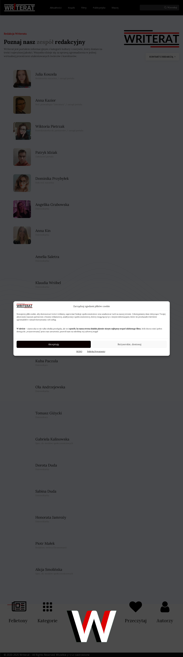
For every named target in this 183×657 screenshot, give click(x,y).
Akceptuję (53, 344)
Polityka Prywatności (96, 351)
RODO (79, 351)
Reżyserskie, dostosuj (129, 344)
